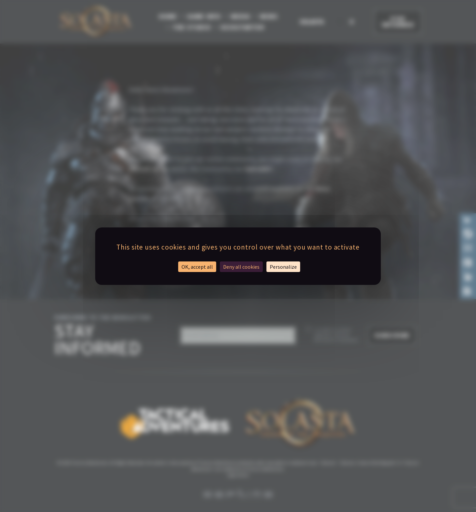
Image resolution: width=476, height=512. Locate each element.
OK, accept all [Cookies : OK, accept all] (197, 266)
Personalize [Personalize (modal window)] (283, 266)
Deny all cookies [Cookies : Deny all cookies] (241, 266)
